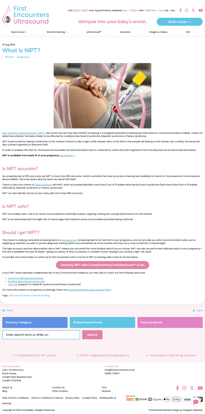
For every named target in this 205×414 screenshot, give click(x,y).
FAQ (104, 387)
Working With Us (107, 397)
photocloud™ (94, 32)
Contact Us (58, 387)
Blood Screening (57, 32)
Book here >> (67, 155)
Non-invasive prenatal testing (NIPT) (23, 133)
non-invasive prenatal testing (32, 295)
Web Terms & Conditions (15, 397)
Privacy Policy (72, 397)
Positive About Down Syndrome (26, 281)
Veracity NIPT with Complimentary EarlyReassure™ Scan (102, 265)
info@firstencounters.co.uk (120, 370)
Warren (9, 57)
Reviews (106, 391)
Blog (4, 391)
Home (7, 310)
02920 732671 (80, 10)
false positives (43, 184)
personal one (69, 240)
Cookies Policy (89, 397)
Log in (199, 310)
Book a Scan (19, 32)
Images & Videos (158, 32)
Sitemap (6, 403)
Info (190, 32)
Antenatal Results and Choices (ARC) (89, 289)
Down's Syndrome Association (25, 278)
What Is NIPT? (21, 50)
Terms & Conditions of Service (47, 397)
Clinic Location (60, 391)
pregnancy (23, 57)
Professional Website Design (164, 410)
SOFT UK (13, 284)
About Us (7, 387)
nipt (11, 295)
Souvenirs (125, 32)
